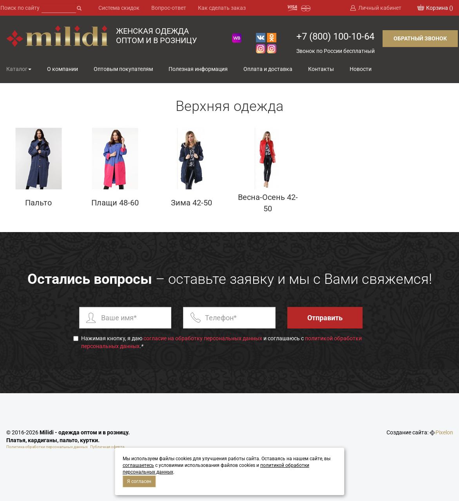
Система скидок (119, 8)
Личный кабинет (379, 8)
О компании (62, 69)
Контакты (321, 69)
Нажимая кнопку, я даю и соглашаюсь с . (217, 342)
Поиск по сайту (20, 8)
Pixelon (444, 432)
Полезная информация (198, 69)
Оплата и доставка (267, 69)
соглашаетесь (138, 465)
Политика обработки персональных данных (47, 447)
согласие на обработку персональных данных (202, 338)
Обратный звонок (420, 38)
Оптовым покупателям (123, 69)
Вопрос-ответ (168, 8)
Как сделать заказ (222, 8)
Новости (361, 69)
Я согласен (139, 481)
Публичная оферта (107, 447)
